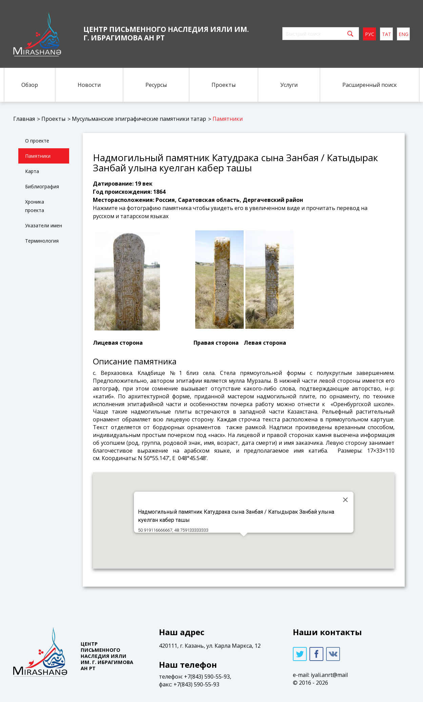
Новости (89, 85)
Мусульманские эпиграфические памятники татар (139, 118)
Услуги (289, 85)
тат (386, 34)
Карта (32, 171)
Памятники (228, 118)
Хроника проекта (34, 205)
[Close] (345, 500)
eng (403, 34)
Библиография (42, 186)
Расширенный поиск (369, 85)
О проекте (37, 140)
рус (369, 34)
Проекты (224, 85)
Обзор (29, 85)
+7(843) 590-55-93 (207, 676)
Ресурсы (156, 85)
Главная (24, 118)
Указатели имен (43, 225)
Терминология (42, 241)
